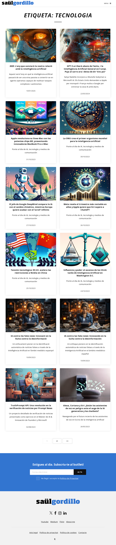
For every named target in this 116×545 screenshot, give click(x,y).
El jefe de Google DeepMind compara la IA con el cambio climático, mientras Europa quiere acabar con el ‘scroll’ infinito (30, 207)
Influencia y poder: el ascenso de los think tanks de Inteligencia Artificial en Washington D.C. (85, 273)
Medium (54, 521)
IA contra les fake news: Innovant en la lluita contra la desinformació (31, 337)
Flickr (62, 521)
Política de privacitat (49, 532)
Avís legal (33, 532)
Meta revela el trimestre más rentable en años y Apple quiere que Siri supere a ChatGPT (85, 207)
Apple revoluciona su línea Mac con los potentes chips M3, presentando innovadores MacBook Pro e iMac (31, 141)
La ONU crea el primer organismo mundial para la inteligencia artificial (85, 140)
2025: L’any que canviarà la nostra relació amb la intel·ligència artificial (31, 67)
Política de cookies (68, 532)
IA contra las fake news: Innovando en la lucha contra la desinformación (85, 337)
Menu (106, 3)
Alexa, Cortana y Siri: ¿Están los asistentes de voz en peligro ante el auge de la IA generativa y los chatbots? (85, 408)
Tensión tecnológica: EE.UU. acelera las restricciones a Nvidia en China (31, 271)
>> (67, 441)
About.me (70, 521)
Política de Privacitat (69, 478)
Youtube (44, 521)
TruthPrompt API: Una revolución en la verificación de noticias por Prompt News (31, 407)
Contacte (82, 532)
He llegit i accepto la (59, 478)
